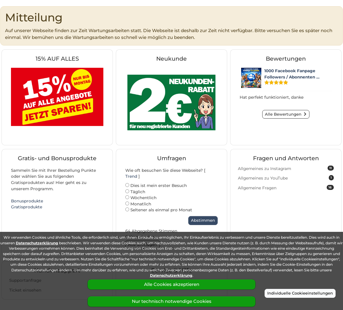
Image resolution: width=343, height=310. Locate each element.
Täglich (135, 191)
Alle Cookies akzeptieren (171, 284)
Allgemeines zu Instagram (286, 168)
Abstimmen (203, 220)
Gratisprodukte (26, 206)
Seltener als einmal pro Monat (158, 209)
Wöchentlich (141, 197)
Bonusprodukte (27, 201)
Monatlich (138, 204)
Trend (131, 176)
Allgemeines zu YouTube (286, 177)
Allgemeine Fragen (286, 187)
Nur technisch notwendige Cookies (171, 301)
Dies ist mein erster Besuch (156, 185)
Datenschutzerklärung (37, 243)
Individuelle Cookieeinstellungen (300, 293)
